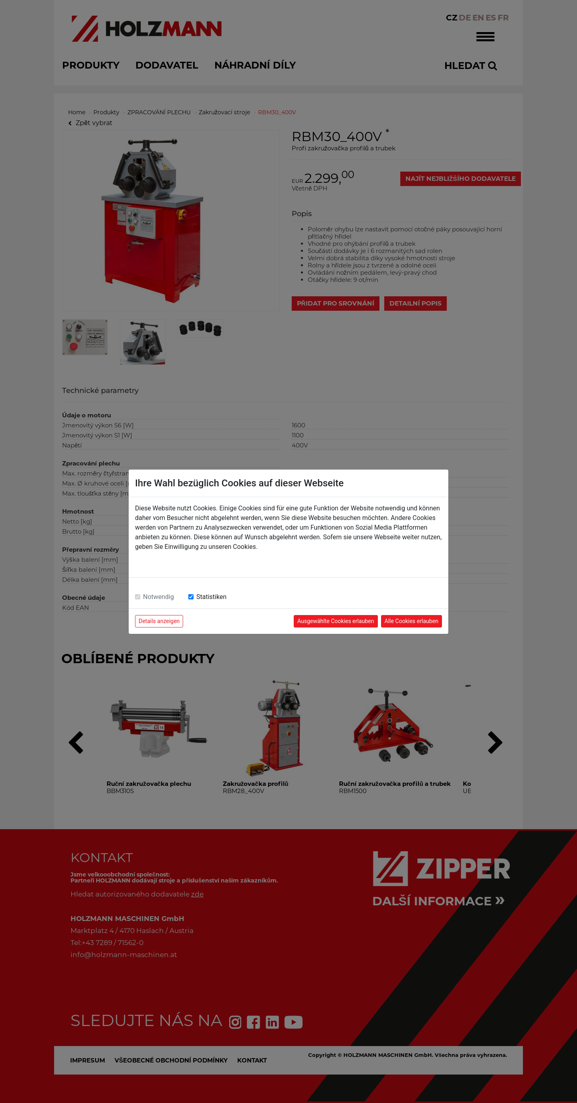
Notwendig (158, 597)
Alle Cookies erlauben (411, 621)
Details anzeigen (159, 621)
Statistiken (211, 597)
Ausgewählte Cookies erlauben (335, 621)
